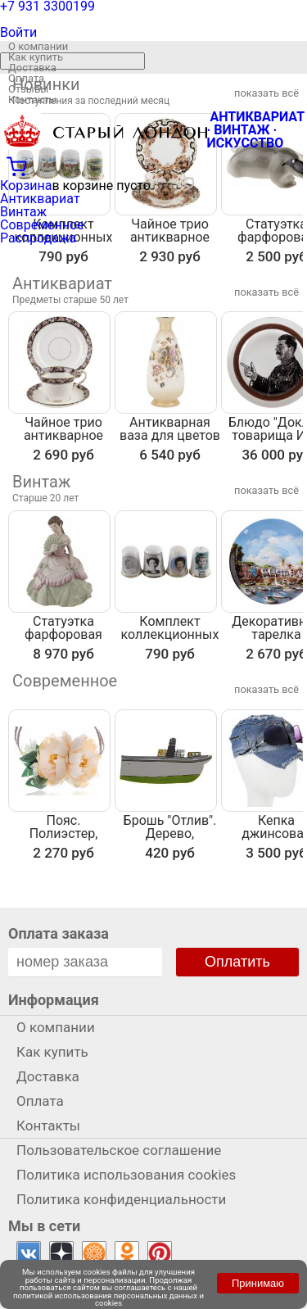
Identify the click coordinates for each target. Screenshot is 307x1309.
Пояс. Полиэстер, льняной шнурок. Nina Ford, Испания (63, 827)
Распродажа (38, 238)
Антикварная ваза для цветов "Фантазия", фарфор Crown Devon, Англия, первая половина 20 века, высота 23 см (170, 429)
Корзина (26, 185)
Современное (42, 225)
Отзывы (28, 89)
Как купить (35, 57)
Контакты (32, 99)
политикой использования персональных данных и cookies (108, 1299)
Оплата (26, 78)
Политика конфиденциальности (121, 1199)
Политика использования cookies (126, 1174)
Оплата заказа (58, 933)
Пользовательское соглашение (118, 1150)
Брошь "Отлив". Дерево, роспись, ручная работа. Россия (169, 827)
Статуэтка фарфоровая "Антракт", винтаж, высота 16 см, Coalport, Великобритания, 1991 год (63, 628)
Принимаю (258, 1283)
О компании (38, 46)
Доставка (32, 67)
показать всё (266, 292)
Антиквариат (40, 198)
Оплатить (237, 961)
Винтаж (23, 212)
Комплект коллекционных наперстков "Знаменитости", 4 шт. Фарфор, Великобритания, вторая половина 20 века (170, 628)
